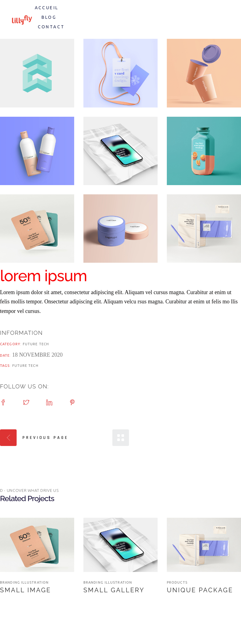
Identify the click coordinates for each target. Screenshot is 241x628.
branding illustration (24, 582)
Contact (51, 26)
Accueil (47, 7)
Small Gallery (114, 590)
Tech (44, 344)
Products (177, 582)
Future (31, 344)
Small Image (25, 590)
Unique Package (200, 590)
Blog (49, 17)
